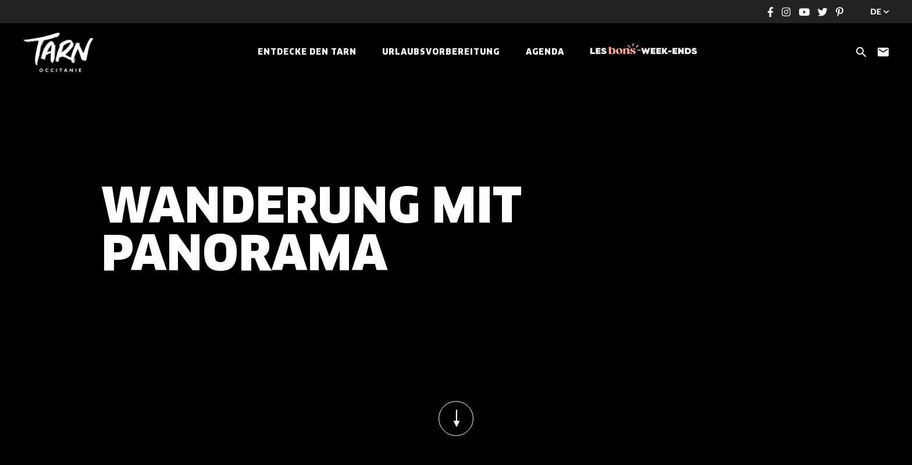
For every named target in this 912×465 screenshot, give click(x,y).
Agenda (545, 52)
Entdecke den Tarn (307, 52)
